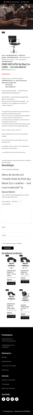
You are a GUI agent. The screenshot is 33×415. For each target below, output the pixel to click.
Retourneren (5, 370)
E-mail (4, 235)
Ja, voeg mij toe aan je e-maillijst (12, 243)
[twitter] (8, 399)
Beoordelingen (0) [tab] (10, 87)
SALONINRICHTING (11, 55)
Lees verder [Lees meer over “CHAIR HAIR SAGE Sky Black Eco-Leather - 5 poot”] (25, 282)
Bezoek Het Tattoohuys (8, 388)
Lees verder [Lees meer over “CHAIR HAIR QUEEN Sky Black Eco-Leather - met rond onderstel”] (11, 283)
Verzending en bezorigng (9, 365)
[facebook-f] (4, 399)
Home (3, 55)
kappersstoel (5, 82)
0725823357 (5, 347)
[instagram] (13, 399)
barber (18, 80)
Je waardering (6, 201)
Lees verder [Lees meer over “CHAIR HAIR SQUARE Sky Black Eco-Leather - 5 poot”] (25, 318)
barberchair (23, 80)
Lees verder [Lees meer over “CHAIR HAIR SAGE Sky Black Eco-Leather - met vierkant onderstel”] (11, 316)
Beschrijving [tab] (8, 85)
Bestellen (4, 357)
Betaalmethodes (6, 361)
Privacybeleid (5, 384)
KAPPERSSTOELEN (12, 57)
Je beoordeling (6, 204)
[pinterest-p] (17, 399)
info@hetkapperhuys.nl (8, 345)
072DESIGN (27, 411)
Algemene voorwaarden (8, 380)
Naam (4, 227)
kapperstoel (13, 82)
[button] (16, 7)
